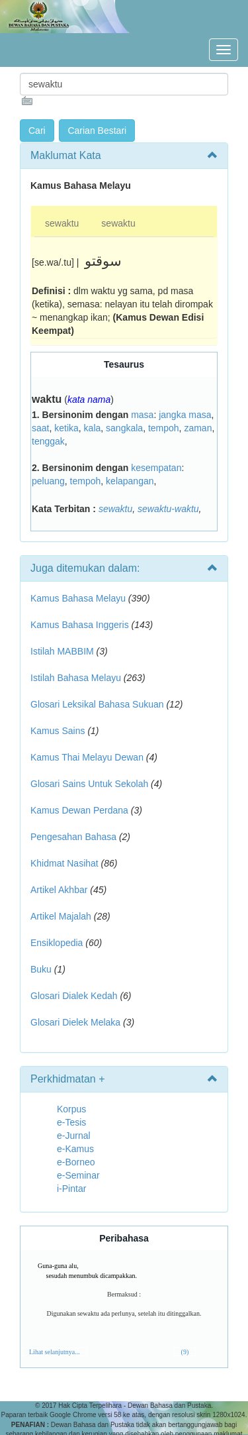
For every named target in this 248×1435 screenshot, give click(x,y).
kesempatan (156, 467)
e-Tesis (71, 1122)
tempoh (163, 428)
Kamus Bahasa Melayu (79, 598)
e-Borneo (76, 1162)
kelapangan (129, 481)
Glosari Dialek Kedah (74, 995)
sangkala (124, 428)
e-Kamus (75, 1148)
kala (92, 428)
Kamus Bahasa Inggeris (79, 624)
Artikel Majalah (60, 916)
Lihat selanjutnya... (54, 1351)
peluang (48, 481)
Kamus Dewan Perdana (79, 810)
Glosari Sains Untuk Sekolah (89, 783)
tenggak (48, 441)
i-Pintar (71, 1188)
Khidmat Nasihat (64, 863)
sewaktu (62, 223)
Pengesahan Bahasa (73, 836)
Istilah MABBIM (62, 651)
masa (142, 414)
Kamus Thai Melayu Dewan (87, 757)
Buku (41, 969)
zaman (198, 428)
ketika (66, 428)
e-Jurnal (74, 1135)
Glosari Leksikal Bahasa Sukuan (97, 704)
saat (40, 428)
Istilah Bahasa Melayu (75, 677)
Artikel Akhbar (58, 889)
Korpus (71, 1109)
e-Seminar (78, 1175)
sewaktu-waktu (168, 509)
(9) (185, 1351)
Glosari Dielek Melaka (75, 1022)
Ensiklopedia (56, 942)
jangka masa (185, 414)
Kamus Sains (57, 730)
